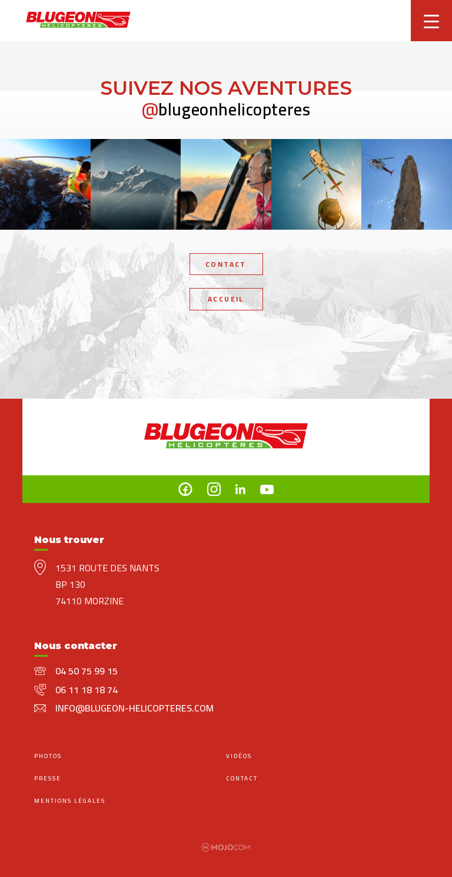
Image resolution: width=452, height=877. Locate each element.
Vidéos (239, 756)
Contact (226, 264)
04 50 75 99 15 (86, 671)
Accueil (226, 299)
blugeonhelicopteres (226, 109)
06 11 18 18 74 (86, 689)
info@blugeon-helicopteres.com (134, 708)
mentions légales (69, 800)
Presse (47, 778)
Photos (48, 756)
